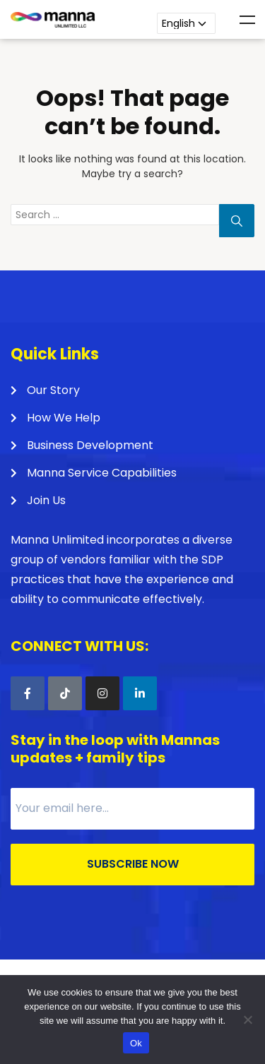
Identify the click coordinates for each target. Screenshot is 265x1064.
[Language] (186, 23)
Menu (247, 19)
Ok (136, 1043)
